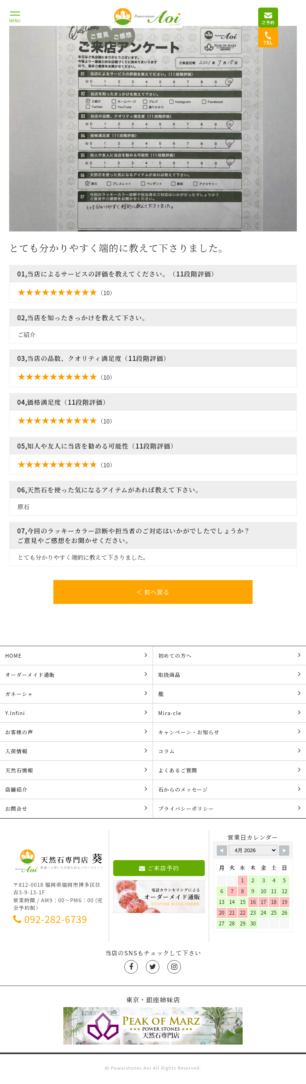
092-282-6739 (50, 921)
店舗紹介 (76, 792)
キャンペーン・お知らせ (229, 734)
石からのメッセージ (229, 792)
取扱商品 (229, 677)
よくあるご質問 (229, 772)
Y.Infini (76, 715)
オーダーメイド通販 (76, 677)
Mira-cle (229, 715)
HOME (76, 658)
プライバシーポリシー (229, 811)
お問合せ (76, 811)
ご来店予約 (159, 870)
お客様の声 (76, 734)
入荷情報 (76, 753)
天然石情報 (76, 772)
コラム (229, 753)
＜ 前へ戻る (153, 592)
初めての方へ (229, 658)
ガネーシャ (76, 696)
